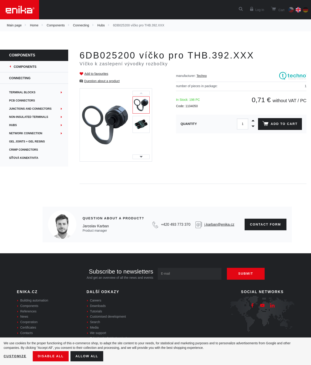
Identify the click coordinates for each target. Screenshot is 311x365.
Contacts (26, 333)
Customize (15, 356)
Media (94, 327)
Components (56, 25)
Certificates (28, 327)
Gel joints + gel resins (27, 141)
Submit (245, 273)
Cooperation (29, 322)
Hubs (101, 25)
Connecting (81, 25)
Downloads (98, 306)
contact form (265, 224)
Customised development (108, 316)
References (28, 311)
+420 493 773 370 (175, 224)
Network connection (25, 133)
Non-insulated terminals (28, 117)
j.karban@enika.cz (219, 224)
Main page (14, 25)
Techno (201, 76)
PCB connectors (22, 100)
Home (34, 25)
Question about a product (102, 81)
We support (98, 333)
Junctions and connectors (30, 108)
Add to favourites (96, 74)
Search (95, 322)
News (24, 316)
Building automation (34, 300)
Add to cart (280, 124)
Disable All (51, 356)
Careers (95, 300)
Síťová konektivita (23, 158)
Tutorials (96, 311)
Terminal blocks (22, 92)
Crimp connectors (23, 149)
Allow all (86, 356)
